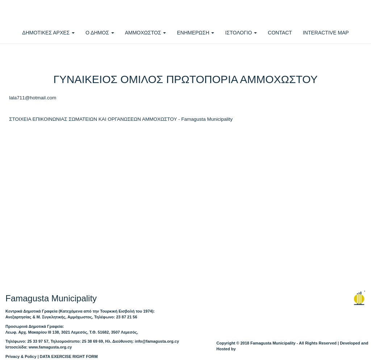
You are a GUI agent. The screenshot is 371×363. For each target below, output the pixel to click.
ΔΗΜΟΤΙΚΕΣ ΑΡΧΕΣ (48, 33)
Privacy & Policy (21, 356)
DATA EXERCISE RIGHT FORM (69, 356)
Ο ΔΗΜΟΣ (100, 33)
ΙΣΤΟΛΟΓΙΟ (241, 33)
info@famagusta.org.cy (157, 341)
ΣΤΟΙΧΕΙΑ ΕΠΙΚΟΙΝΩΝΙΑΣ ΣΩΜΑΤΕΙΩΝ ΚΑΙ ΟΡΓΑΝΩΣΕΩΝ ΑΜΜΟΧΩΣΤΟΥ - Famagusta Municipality (121, 119)
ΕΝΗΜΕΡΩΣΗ (195, 33)
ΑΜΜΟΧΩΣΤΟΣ (145, 33)
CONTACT (280, 33)
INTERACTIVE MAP (326, 33)
